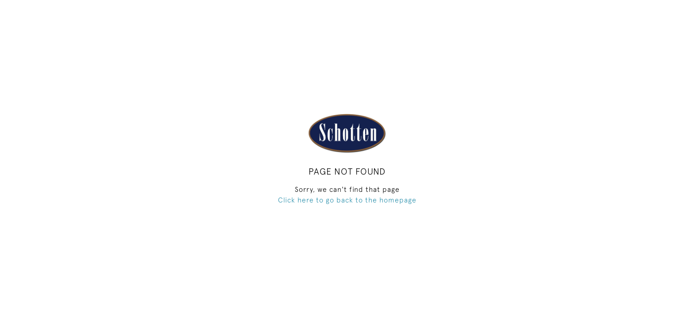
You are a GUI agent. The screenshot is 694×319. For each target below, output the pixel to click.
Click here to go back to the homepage (347, 200)
